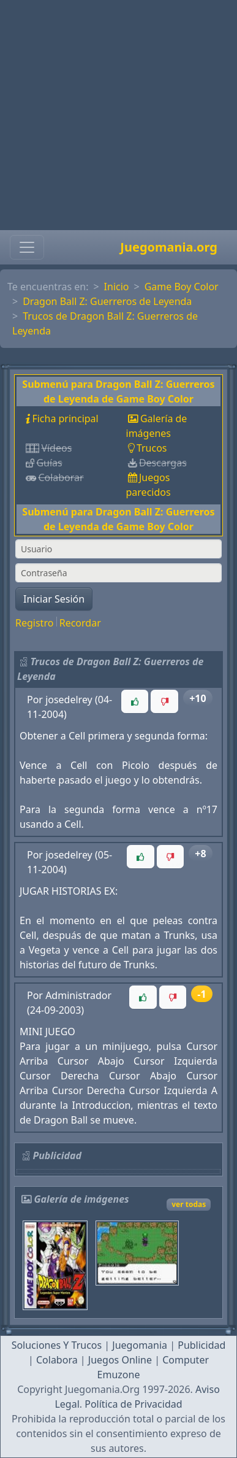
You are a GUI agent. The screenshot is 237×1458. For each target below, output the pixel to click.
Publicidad (201, 1345)
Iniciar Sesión (54, 599)
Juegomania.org (168, 247)
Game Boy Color (182, 286)
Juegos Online (120, 1360)
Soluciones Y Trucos (57, 1345)
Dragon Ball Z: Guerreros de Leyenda (107, 301)
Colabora (57, 1360)
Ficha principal (65, 418)
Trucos (152, 448)
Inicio (116, 286)
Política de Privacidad (133, 1404)
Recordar (80, 623)
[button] (134, 701)
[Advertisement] (115, 115)
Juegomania (139, 1345)
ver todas (188, 1204)
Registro (34, 623)
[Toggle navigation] (27, 247)
